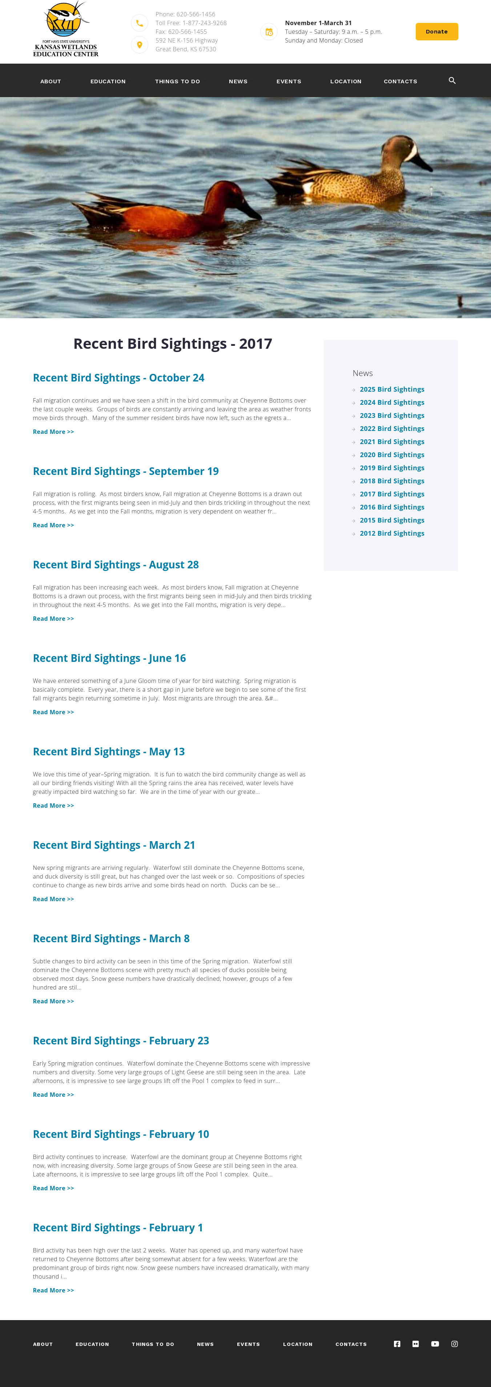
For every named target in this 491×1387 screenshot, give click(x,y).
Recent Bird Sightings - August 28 (116, 564)
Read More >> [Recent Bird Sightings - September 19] (54, 525)
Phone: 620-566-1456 (186, 14)
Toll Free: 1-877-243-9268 (191, 23)
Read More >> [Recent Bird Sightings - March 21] (54, 899)
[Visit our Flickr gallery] (415, 1344)
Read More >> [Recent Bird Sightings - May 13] (54, 806)
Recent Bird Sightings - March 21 (114, 845)
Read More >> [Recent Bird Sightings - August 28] (54, 619)
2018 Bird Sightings (392, 480)
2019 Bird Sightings (392, 467)
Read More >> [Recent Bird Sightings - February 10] (54, 1188)
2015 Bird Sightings (392, 520)
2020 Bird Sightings (392, 454)
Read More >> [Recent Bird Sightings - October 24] (54, 432)
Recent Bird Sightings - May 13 (109, 751)
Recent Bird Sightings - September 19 (126, 471)
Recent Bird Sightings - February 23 (121, 1040)
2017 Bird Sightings (392, 493)
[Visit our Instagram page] (454, 1344)
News (238, 81)
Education (108, 81)
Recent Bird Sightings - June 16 (109, 658)
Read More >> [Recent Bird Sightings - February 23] (54, 1095)
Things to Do (177, 81)
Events (289, 81)
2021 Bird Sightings (392, 441)
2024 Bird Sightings (392, 402)
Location (346, 81)
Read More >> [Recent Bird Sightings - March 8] (54, 1001)
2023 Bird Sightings (392, 415)
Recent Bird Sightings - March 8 (111, 938)
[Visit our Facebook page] (397, 1344)
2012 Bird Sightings (392, 533)
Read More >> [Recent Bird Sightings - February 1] (54, 1290)
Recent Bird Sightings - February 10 (121, 1134)
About (50, 81)
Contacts (401, 81)
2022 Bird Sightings (392, 428)
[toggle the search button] (452, 80)
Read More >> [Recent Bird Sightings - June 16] (54, 712)
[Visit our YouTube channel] (435, 1344)
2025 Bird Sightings (392, 389)
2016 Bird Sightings (392, 507)
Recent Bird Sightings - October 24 (119, 377)
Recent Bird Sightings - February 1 (118, 1227)
